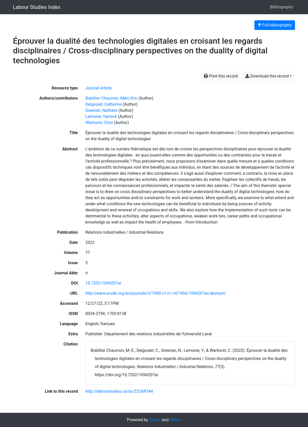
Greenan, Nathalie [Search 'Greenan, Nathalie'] (101, 110)
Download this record (267, 76)
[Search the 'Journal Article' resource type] (98, 88)
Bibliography (281, 7)
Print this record (221, 76)
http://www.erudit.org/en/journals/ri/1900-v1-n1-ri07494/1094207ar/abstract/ (155, 293)
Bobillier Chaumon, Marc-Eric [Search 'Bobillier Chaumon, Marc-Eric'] (111, 98)
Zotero (155, 419)
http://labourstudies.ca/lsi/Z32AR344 (119, 391)
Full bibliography (275, 25)
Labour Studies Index (36, 7)
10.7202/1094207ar (103, 283)
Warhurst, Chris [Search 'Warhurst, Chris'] (99, 122)
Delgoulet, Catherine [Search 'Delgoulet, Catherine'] (103, 104)
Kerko (175, 419)
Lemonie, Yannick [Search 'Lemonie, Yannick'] (101, 116)
